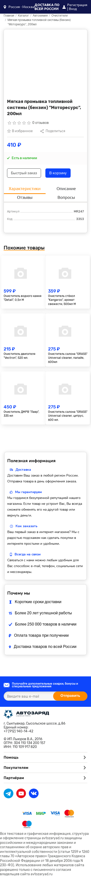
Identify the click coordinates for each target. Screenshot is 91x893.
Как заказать (26, 526)
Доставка (23, 469)
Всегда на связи (28, 554)
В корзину (58, 173)
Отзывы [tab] (25, 197)
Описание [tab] (66, 188)
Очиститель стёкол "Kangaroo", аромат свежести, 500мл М (62, 300)
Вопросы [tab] (66, 197)
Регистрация (77, 5)
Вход (73, 9)
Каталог (23, 15)
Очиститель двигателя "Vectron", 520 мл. (19, 356)
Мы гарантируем (28, 492)
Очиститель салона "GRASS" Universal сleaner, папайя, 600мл (67, 358)
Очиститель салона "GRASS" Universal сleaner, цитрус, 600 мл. (67, 416)
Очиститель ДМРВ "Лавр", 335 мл (21, 414)
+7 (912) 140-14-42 (18, 731)
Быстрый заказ (24, 173)
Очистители (59, 15)
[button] (19, 7)
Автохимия (40, 15)
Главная (9, 15)
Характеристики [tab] (25, 188)
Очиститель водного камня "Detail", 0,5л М (22, 298)
